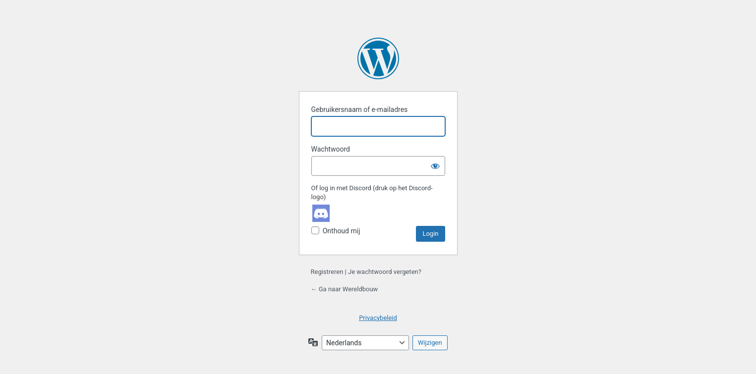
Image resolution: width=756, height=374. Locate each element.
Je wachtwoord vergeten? (384, 271)
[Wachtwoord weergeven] (435, 166)
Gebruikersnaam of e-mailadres (359, 109)
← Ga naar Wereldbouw (344, 289)
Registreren (327, 271)
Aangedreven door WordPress (378, 58)
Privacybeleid (378, 317)
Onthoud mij (341, 231)
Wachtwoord (330, 149)
